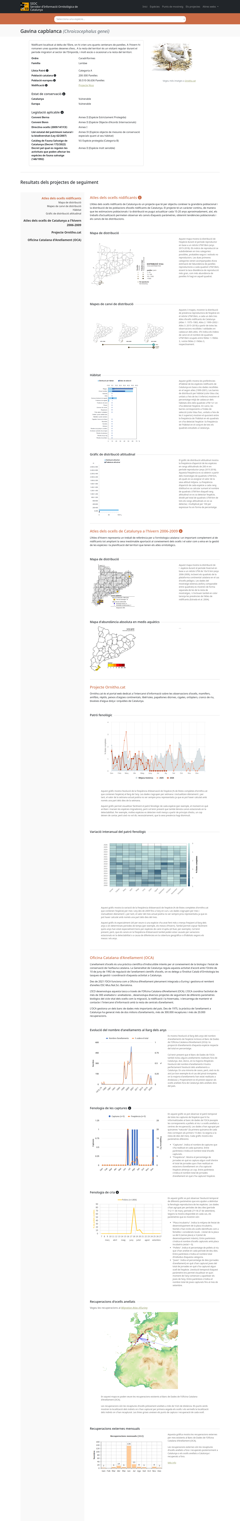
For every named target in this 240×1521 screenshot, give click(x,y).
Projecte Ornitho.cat (66, 232)
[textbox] (120, 19)
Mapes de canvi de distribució (64, 206)
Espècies (155, 6)
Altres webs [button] (210, 6)
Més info (172, 1462)
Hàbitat (77, 210)
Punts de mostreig (172, 6)
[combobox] (120, 19)
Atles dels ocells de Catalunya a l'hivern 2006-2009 (52, 222)
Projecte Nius (86, 85)
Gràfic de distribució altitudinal (63, 213)
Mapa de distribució (69, 202)
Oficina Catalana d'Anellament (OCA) (54, 240)
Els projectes (193, 6)
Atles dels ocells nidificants (61, 198)
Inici (145, 6)
